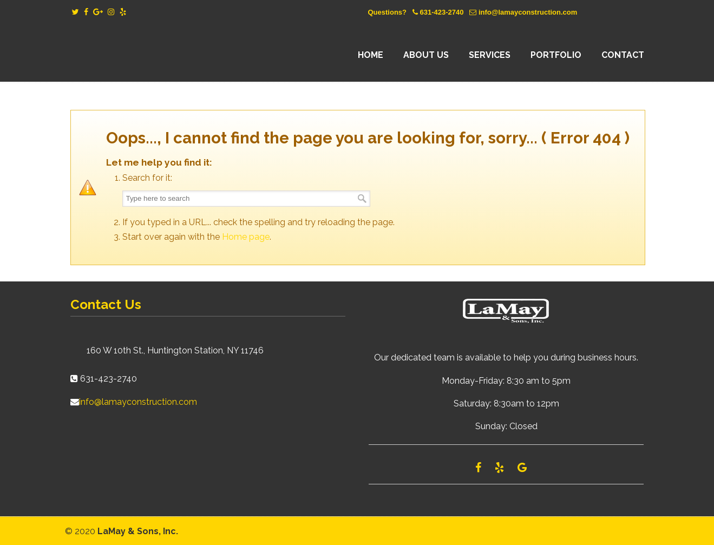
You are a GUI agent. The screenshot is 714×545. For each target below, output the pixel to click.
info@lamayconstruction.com (528, 12)
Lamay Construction (165, 55)
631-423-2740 (441, 12)
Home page (246, 237)
